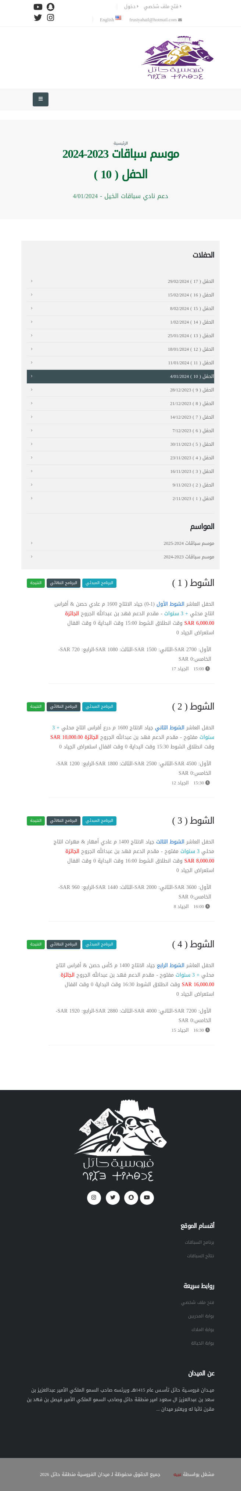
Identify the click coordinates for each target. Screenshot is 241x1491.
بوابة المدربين (200, 1316)
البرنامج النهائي (63, 583)
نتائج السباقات (199, 1255)
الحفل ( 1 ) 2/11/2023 (193, 498)
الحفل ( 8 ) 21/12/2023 (192, 403)
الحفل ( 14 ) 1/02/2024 (192, 322)
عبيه (177, 1474)
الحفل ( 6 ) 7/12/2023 (193, 430)
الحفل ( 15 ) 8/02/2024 (192, 308)
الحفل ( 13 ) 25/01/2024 (191, 335)
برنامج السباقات (198, 1242)
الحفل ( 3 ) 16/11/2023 (192, 471)
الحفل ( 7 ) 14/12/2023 (192, 417)
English (110, 19)
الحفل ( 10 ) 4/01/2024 (192, 376)
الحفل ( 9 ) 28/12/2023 (192, 390)
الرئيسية (121, 143)
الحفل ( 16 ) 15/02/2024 (191, 295)
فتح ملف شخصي (162, 6)
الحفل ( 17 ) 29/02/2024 (191, 281)
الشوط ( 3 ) (193, 821)
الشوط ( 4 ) (193, 944)
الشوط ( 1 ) (193, 583)
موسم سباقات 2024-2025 (188, 543)
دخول (131, 6)
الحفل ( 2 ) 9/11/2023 (193, 485)
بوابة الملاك (202, 1329)
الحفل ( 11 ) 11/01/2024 (191, 362)
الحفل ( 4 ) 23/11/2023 (192, 457)
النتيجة (36, 583)
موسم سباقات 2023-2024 (188, 557)
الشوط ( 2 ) (193, 706)
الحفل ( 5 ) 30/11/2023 (192, 444)
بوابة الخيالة (202, 1343)
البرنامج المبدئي (99, 583)
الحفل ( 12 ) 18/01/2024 (191, 349)
